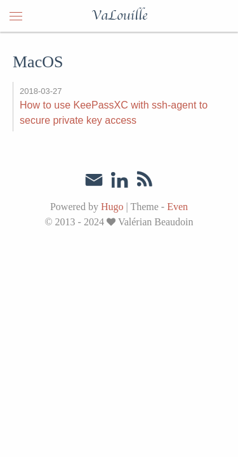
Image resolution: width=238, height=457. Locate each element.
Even (177, 206)
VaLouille (119, 16)
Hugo (112, 206)
